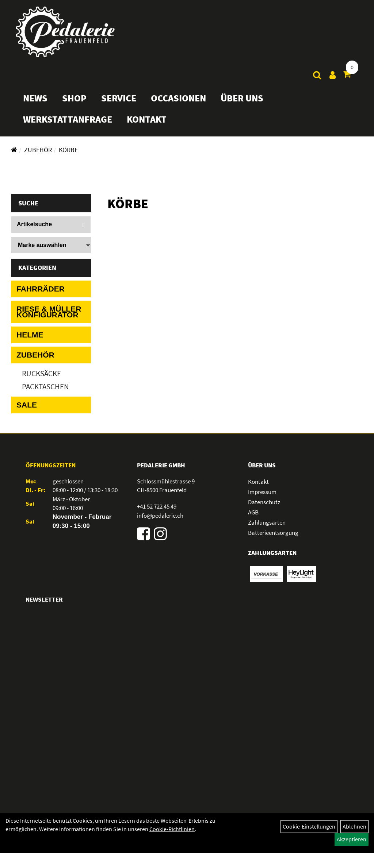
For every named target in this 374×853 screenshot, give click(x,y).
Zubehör (38, 150)
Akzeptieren (351, 839)
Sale (26, 405)
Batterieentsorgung (273, 533)
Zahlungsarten (267, 522)
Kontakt (149, 124)
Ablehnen (354, 826)
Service (121, 103)
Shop (77, 103)
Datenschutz (264, 502)
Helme (29, 335)
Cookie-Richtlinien (172, 829)
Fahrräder (40, 289)
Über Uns (244, 103)
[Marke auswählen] (51, 245)
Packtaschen (45, 386)
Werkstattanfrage (70, 124)
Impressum (262, 492)
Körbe (68, 150)
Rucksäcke (41, 373)
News (38, 103)
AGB (253, 512)
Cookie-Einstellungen (309, 826)
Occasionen (181, 103)
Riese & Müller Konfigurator (48, 312)
